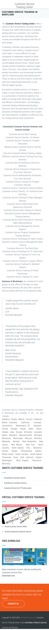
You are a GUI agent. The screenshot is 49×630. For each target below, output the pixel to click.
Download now (8, 575)
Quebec (38, 451)
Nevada (16, 441)
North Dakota (18, 447)
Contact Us (13, 603)
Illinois (39, 428)
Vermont (29, 457)
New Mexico (16, 444)
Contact (44, 622)
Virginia (39, 457)
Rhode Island (7, 454)
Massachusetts (25, 435)
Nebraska (6, 441)
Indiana (5, 432)
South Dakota (36, 454)
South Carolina (21, 454)
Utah (22, 457)
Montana (38, 438)
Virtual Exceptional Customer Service (18, 532)
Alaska (14, 419)
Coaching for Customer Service (15, 483)
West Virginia (22, 460)
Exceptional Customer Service (15, 478)
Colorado (37, 422)
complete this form (11, 594)
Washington (7, 460)
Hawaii (23, 428)
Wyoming (6, 463)
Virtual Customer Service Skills (16, 527)
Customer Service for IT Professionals (17, 488)
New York (30, 444)
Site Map (29, 622)
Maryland (13, 435)
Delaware (37, 425)
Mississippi (18, 438)
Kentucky (28, 432)
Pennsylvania (26, 451)
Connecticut (7, 425)
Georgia (14, 428)
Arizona (29, 419)
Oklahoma (37, 447)
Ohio (28, 447)
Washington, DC (23, 425)
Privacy (36, 622)
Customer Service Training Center (24, 5)
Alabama (6, 419)
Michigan (38, 435)
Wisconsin (36, 460)
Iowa (12, 432)
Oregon (14, 451)
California (25, 422)
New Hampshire (29, 441)
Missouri (28, 438)
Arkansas (38, 419)
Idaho (31, 428)
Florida (5, 428)
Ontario (5, 451)
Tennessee (6, 457)
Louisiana (38, 432)
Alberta (21, 419)
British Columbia (9, 422)
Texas (15, 457)
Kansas (19, 432)
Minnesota (6, 438)
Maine (4, 435)
